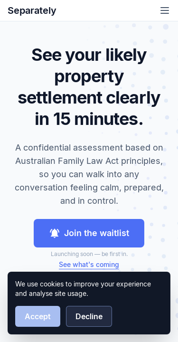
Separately (32, 10)
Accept (38, 316)
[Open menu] (164, 10)
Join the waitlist (89, 233)
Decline (89, 316)
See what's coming (89, 264)
